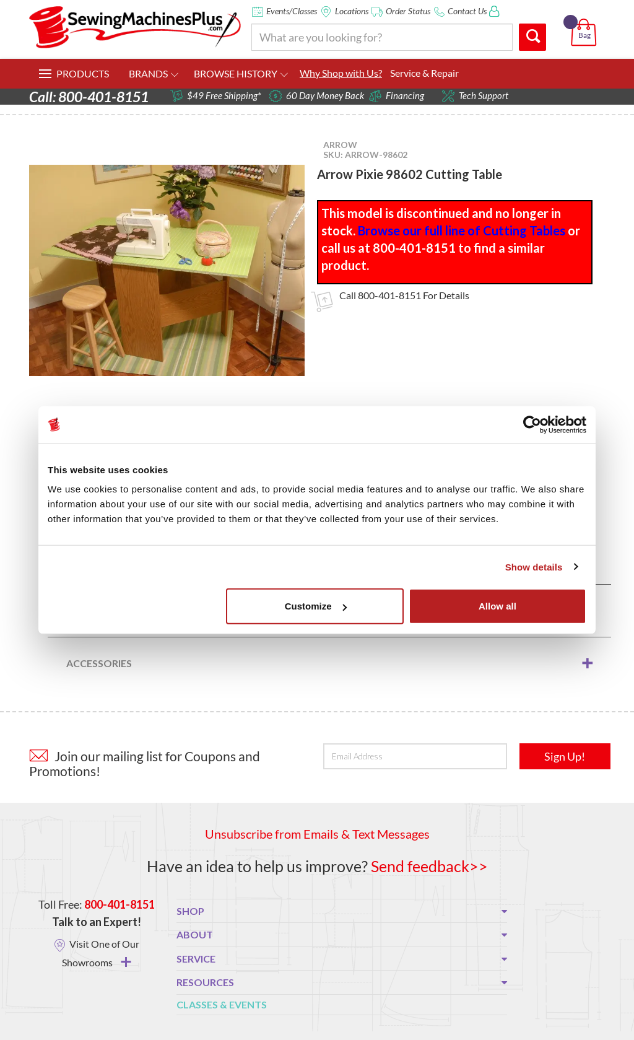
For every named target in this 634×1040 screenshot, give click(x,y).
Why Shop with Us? (341, 73)
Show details (534, 566)
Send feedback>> (429, 866)
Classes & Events (221, 1004)
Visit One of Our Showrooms (101, 953)
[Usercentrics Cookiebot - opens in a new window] (532, 424)
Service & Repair (424, 73)
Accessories (99, 663)
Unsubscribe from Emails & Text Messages (317, 833)
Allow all (497, 606)
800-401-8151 (389, 295)
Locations (351, 11)
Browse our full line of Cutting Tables (461, 230)
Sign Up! (564, 756)
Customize (316, 606)
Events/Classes (291, 11)
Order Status (408, 11)
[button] (586, 18)
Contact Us (467, 11)
